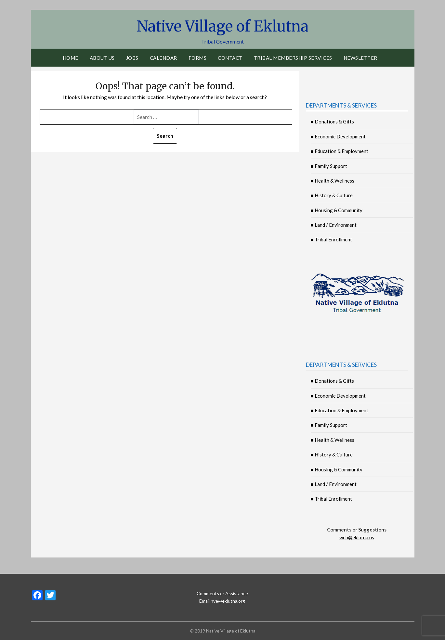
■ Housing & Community (336, 210)
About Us (102, 58)
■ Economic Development (338, 136)
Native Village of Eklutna (223, 26)
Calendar (163, 58)
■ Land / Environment (334, 225)
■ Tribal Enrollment (331, 239)
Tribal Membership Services (293, 58)
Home (70, 58)
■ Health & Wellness (332, 181)
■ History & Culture (332, 195)
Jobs (132, 58)
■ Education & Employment (339, 151)
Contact (230, 58)
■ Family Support (329, 166)
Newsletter (360, 58)
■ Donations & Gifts (332, 121)
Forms (198, 58)
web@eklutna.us (356, 537)
